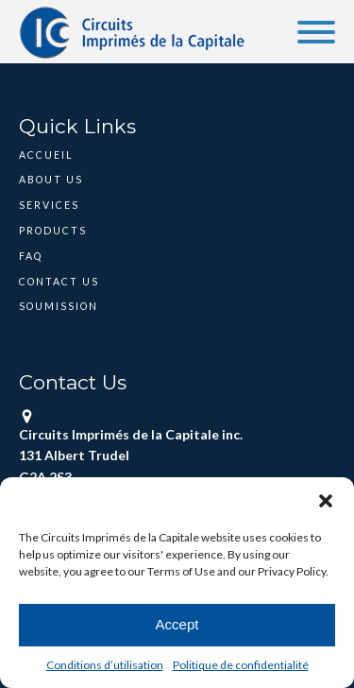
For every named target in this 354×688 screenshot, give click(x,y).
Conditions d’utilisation (104, 665)
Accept (177, 624)
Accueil (46, 155)
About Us (51, 179)
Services (49, 205)
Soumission (58, 306)
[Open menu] (316, 32)
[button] (325, 500)
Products (53, 230)
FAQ (30, 256)
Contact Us (59, 281)
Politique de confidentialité (241, 665)
